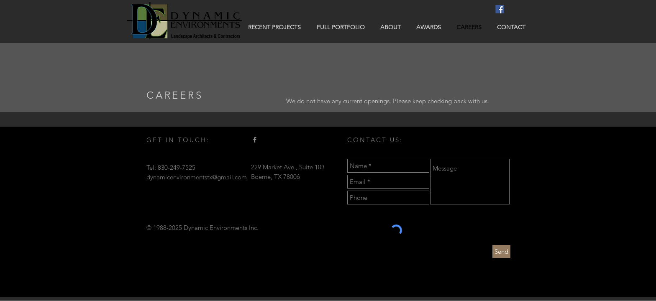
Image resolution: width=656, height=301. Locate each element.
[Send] (501, 251)
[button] (274, 27)
